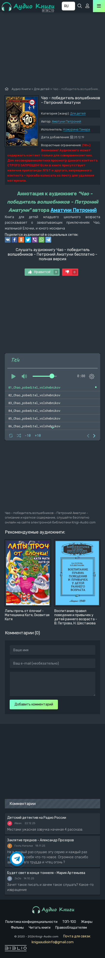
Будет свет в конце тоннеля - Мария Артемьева (46, 873)
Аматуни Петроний (66, 121)
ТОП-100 (69, 922)
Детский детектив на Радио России (36, 818)
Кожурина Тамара (76, 129)
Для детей (78, 113)
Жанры (86, 922)
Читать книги (39, 928)
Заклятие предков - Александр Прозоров (40, 840)
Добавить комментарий (33, 704)
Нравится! (43, 272)
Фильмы (17, 928)
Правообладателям (71, 928)
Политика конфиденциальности (31, 922)
